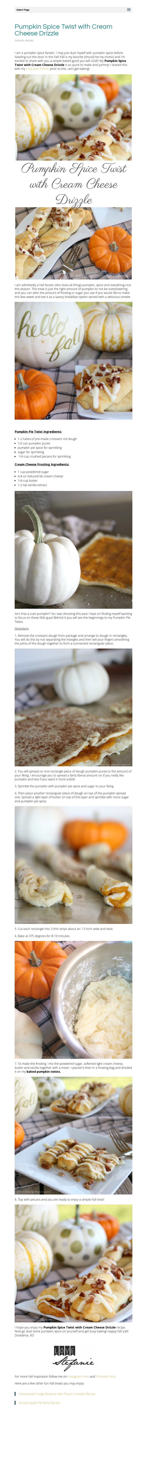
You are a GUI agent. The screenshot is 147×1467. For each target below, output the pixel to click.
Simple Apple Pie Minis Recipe (39, 1403)
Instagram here (78, 1376)
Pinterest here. (105, 1376)
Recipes (29, 40)
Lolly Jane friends (37, 69)
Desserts (19, 40)
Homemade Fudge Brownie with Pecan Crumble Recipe (57, 1394)
